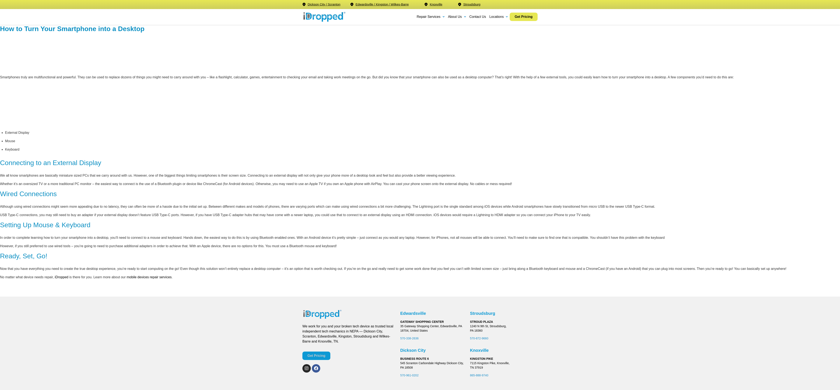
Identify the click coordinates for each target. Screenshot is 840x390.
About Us (457, 16)
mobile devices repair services (149, 277)
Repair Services (431, 16)
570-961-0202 (409, 375)
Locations (498, 16)
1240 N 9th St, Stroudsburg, (488, 326)
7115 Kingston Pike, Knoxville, (489, 363)
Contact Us (477, 16)
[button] (430, 17)
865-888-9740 (479, 375)
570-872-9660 (479, 338)
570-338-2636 (409, 338)
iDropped (61, 277)
